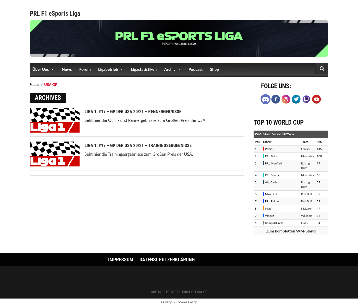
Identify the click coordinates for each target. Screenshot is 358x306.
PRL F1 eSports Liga (55, 13)
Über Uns (43, 69)
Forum (85, 69)
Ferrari (305, 149)
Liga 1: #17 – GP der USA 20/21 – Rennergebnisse (133, 111)
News (67, 69)
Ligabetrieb (111, 69)
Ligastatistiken (144, 69)
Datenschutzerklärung (167, 260)
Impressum (120, 260)
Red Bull (306, 194)
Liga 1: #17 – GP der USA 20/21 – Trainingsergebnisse (138, 145)
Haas (304, 223)
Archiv (172, 69)
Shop (214, 69)
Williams (306, 216)
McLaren (307, 208)
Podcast (195, 69)
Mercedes (307, 156)
